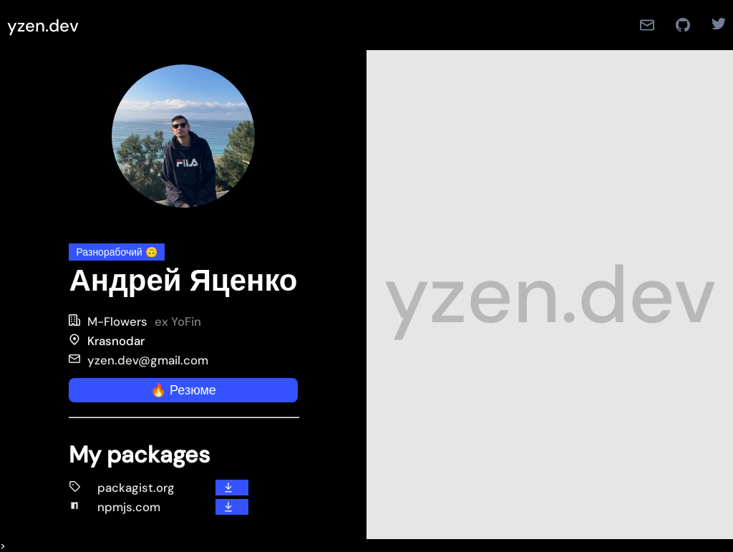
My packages (139, 455)
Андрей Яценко (183, 280)
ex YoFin (178, 321)
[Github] (683, 25)
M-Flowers (117, 321)
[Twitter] (713, 25)
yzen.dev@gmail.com (138, 360)
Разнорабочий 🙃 (116, 252)
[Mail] (647, 25)
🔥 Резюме (183, 390)
